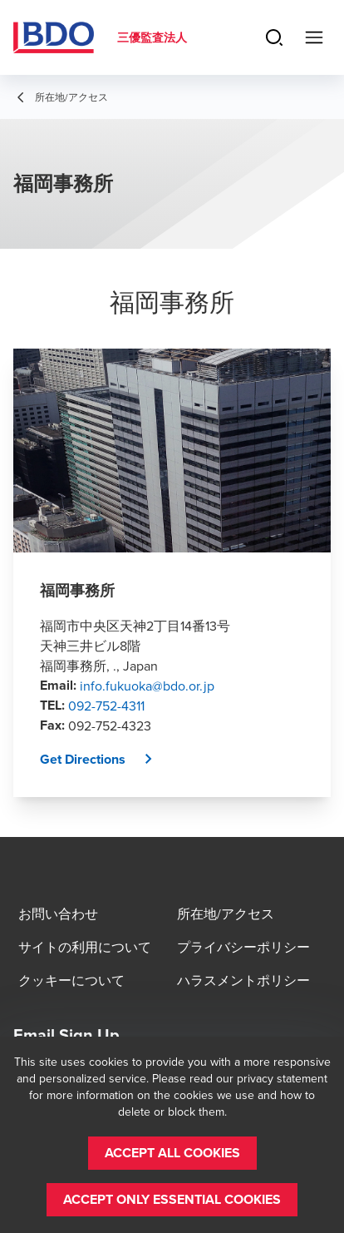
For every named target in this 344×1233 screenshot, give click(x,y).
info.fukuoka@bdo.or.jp (147, 685)
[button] (102, 759)
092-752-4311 (106, 705)
